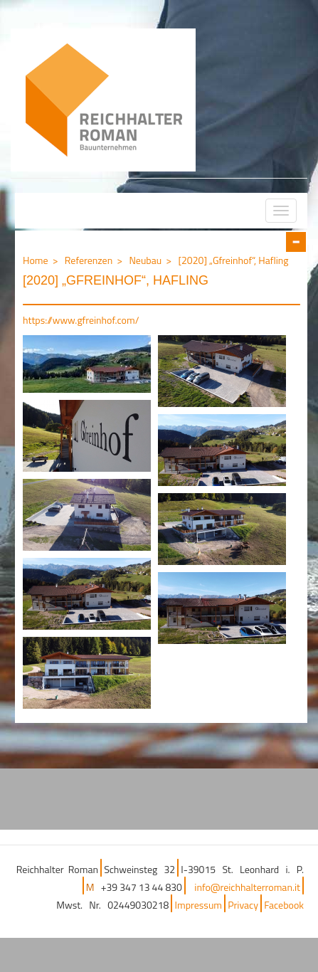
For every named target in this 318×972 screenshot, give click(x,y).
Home (35, 260)
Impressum (198, 904)
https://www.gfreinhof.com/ (81, 319)
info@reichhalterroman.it (247, 886)
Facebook (284, 904)
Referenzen (88, 260)
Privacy (243, 904)
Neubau (145, 260)
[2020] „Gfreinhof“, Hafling (233, 260)
